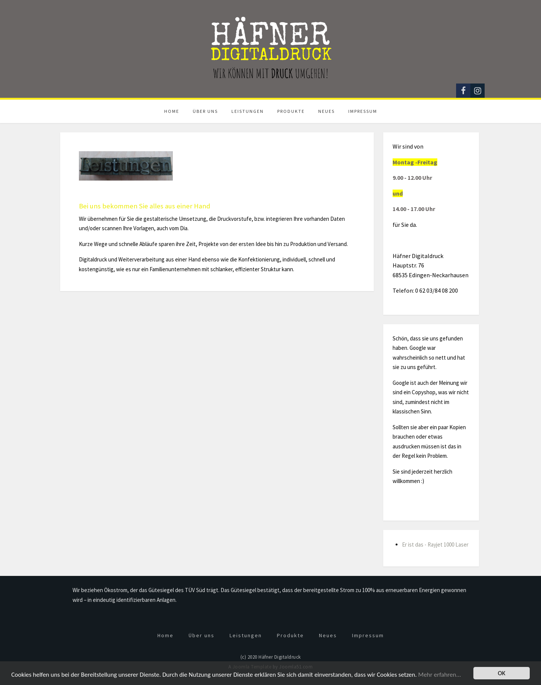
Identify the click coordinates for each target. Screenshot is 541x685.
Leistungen (247, 111)
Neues (326, 111)
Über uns (205, 111)
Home (171, 111)
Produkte (291, 111)
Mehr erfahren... (439, 675)
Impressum (362, 111)
